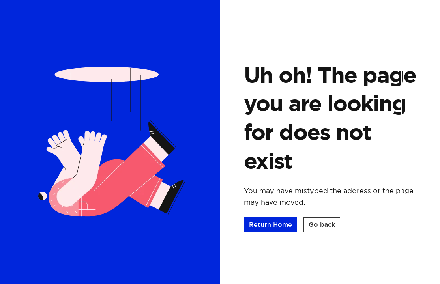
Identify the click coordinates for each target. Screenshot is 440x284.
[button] (271, 227)
